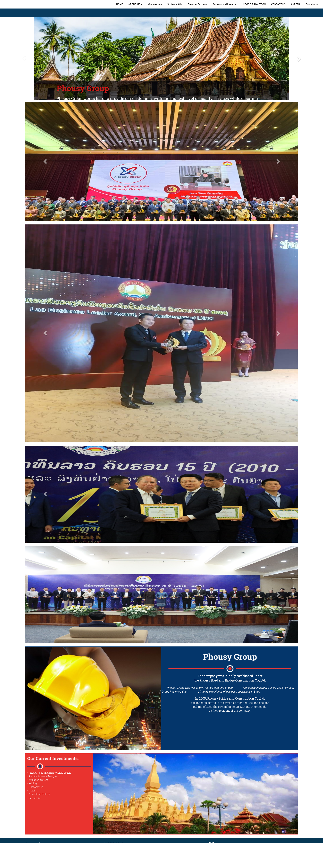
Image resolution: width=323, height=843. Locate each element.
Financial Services (197, 4)
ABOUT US (135, 4)
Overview (311, 4)
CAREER (295, 4)
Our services (155, 4)
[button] (24, 58)
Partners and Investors (225, 4)
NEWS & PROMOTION (254, 4)
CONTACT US (278, 4)
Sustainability (174, 4)
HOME (119, 4)
